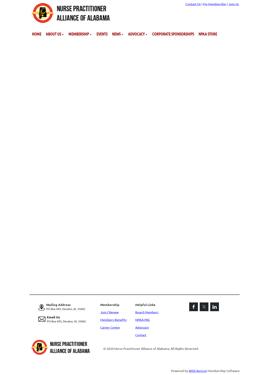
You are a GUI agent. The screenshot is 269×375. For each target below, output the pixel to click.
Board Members (146, 312)
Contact (140, 335)
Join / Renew (109, 312)
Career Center (110, 327)
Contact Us (193, 4)
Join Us (234, 4)
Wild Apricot (198, 371)
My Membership (214, 4)
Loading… (86, 163)
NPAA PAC (142, 320)
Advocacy (142, 327)
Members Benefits (113, 320)
